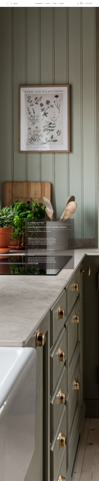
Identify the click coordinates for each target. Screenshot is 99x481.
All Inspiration (39, 3)
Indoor (54, 3)
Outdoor (61, 3)
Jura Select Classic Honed (43, 231)
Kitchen (48, 3)
